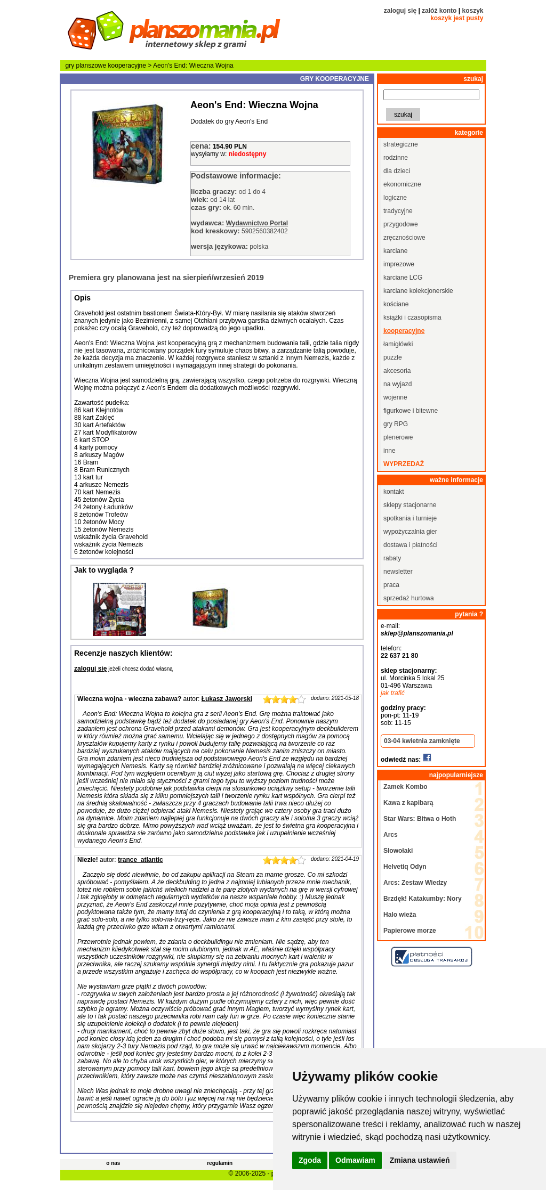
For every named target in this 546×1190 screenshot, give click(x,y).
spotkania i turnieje (410, 518)
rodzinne (395, 157)
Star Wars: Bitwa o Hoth (419, 818)
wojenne (395, 397)
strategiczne (400, 144)
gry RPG (395, 424)
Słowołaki (398, 850)
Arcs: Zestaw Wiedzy (415, 882)
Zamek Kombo (405, 786)
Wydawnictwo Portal (257, 223)
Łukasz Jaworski (227, 699)
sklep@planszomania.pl (417, 633)
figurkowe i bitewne (410, 410)
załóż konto (439, 10)
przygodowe (400, 224)
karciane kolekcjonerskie (418, 291)
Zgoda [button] (310, 1160)
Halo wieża (399, 914)
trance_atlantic (140, 859)
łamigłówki (398, 344)
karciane (395, 251)
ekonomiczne (402, 184)
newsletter (398, 571)
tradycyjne (398, 211)
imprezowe (398, 264)
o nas (113, 1163)
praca (391, 585)
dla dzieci (396, 171)
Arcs (390, 834)
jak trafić (393, 693)
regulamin (219, 1163)
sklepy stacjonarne (409, 505)
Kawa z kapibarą (408, 802)
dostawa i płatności (410, 545)
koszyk (472, 10)
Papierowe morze (409, 930)
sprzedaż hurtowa (408, 598)
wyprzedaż (403, 464)
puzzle (392, 357)
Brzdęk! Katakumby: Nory (422, 898)
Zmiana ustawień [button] (420, 1160)
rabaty (392, 558)
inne (389, 450)
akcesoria (397, 370)
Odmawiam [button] (355, 1160)
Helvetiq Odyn (405, 866)
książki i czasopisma (412, 317)
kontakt (393, 491)
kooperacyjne (127, 65)
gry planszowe (86, 65)
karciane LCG (402, 277)
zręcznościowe (404, 237)
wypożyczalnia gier (410, 531)
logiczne (395, 197)
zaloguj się (400, 10)
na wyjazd (397, 384)
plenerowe (398, 437)
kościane (395, 304)
